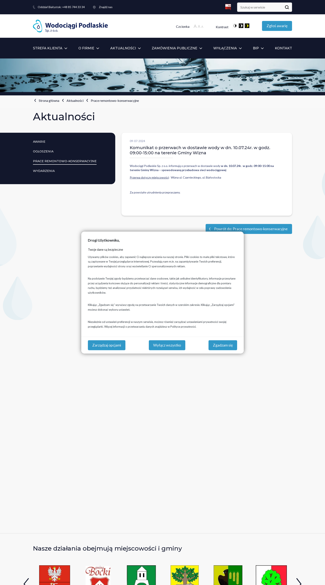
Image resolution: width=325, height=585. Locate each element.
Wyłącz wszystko (167, 345)
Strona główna (49, 100)
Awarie (39, 142)
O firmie (86, 48)
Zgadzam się (223, 345)
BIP (256, 48)
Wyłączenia (225, 48)
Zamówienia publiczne (174, 48)
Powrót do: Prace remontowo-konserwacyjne (251, 228)
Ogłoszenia (43, 151)
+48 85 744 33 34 (61, 7)
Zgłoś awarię (277, 25)
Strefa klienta (47, 48)
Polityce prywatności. (183, 326)
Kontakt (283, 48)
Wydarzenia (44, 171)
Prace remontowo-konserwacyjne (115, 100)
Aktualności (123, 48)
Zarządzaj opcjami (106, 345)
